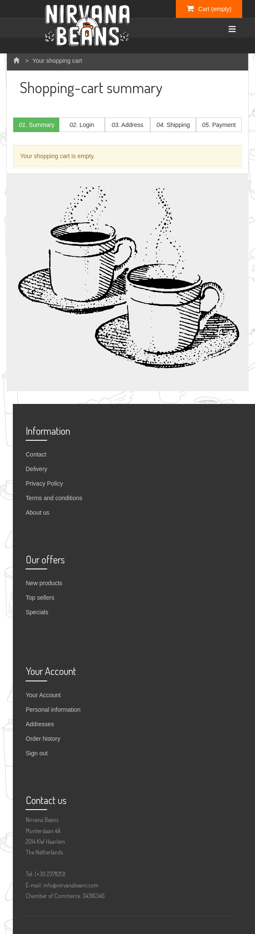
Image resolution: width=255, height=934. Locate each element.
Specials (37, 612)
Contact (36, 454)
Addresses (40, 724)
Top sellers (40, 597)
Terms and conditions (54, 498)
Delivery (36, 469)
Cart (209, 8)
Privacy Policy (44, 483)
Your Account (43, 695)
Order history (43, 738)
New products (44, 583)
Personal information (53, 709)
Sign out (36, 753)
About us (37, 512)
